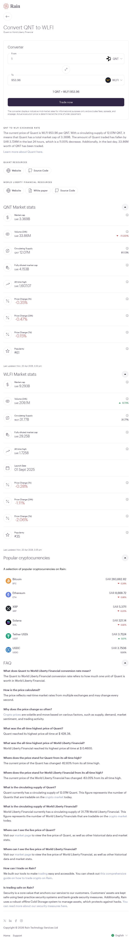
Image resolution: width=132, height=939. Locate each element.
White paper (38, 190)
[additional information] (127, 215)
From (13, 53)
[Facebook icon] (15, 920)
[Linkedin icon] (10, 920)
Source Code (38, 170)
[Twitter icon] (4, 920)
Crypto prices (12, 714)
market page (23, 835)
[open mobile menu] (126, 6)
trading (43, 873)
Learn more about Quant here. (23, 151)
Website (13, 170)
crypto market (54, 797)
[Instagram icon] (21, 920)
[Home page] (11, 6)
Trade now (66, 102)
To (12, 75)
